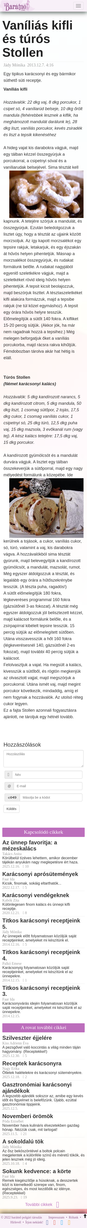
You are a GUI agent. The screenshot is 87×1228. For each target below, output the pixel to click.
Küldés (11, 809)
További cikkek (43, 1204)
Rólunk (73, 1217)
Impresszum (56, 1217)
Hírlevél (15, 1222)
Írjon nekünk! (34, 1222)
